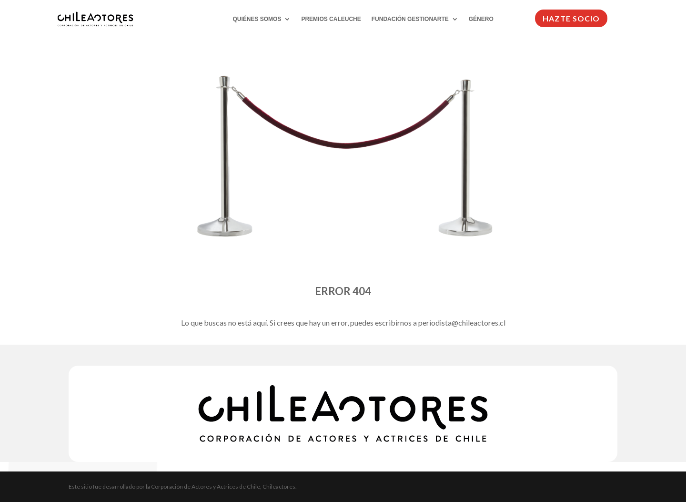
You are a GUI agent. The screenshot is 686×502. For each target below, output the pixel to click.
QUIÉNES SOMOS (256, 19)
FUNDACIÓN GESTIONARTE (410, 19)
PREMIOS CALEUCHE (331, 19)
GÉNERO (481, 19)
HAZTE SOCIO (571, 18)
